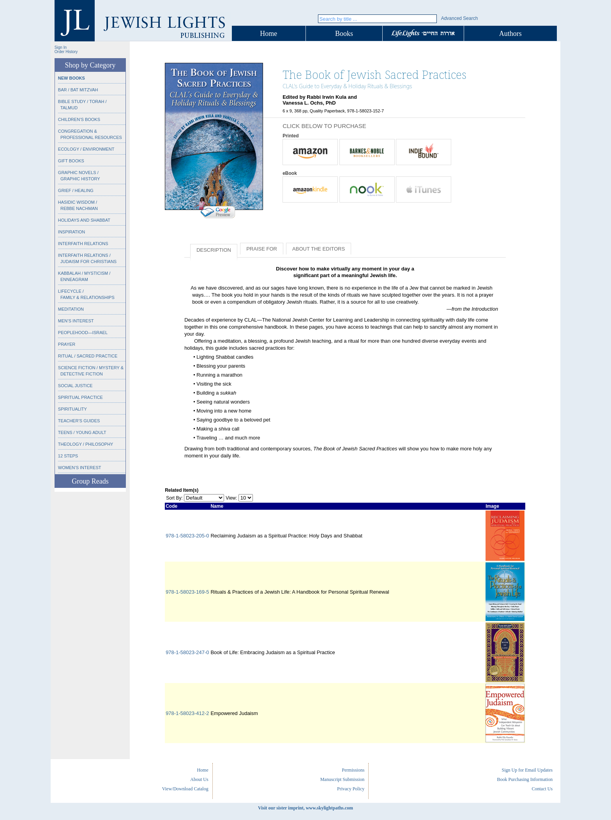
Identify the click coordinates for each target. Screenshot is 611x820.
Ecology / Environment (86, 149)
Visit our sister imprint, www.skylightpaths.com (305, 808)
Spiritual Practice (80, 397)
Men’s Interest (76, 320)
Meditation (71, 309)
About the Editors (318, 249)
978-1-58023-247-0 (187, 652)
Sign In (61, 47)
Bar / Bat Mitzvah (78, 89)
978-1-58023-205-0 (187, 536)
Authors (510, 33)
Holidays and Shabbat (84, 220)
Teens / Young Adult (82, 432)
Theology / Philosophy (85, 444)
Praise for (261, 249)
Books (344, 33)
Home (268, 33)
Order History (66, 52)
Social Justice (75, 385)
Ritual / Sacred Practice (87, 356)
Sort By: (174, 498)
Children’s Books (79, 119)
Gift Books (71, 160)
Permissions (353, 770)
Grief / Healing (76, 190)
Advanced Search (459, 18)
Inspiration (71, 231)
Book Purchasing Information (525, 779)
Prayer (66, 344)
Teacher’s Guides (79, 420)
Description (213, 250)
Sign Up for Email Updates (527, 770)
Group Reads (90, 481)
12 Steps (68, 456)
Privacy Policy (350, 789)
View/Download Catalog (185, 789)
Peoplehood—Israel (83, 332)
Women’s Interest (79, 467)
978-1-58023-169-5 (187, 592)
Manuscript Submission (342, 779)
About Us (199, 779)
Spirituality (72, 409)
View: (231, 498)
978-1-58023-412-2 (187, 713)
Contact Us (542, 789)
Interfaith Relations (83, 243)
